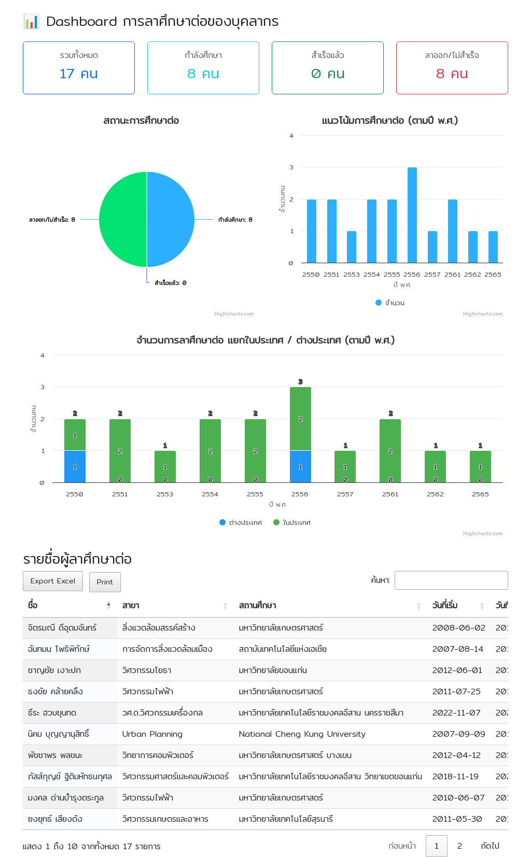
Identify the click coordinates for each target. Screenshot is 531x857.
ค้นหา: (439, 580)
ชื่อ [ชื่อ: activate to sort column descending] (32, 605)
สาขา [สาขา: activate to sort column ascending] (130, 605)
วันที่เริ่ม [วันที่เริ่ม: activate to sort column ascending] (444, 605)
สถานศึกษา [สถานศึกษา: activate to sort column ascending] (257, 605)
